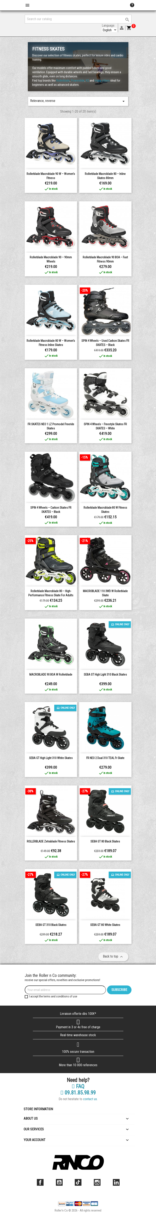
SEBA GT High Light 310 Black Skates (105, 674)
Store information (38, 1109)
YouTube (59, 1182)
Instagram (97, 1182)
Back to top (113, 956)
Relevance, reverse (78, 101)
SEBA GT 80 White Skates (105, 925)
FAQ (78, 1086)
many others (102, 80)
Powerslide (78, 80)
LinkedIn (116, 1182)
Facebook (40, 1182)
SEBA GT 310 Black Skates (50, 925)
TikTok (78, 1182)
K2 (87, 80)
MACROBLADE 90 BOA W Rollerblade (50, 674)
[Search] (78, 19)
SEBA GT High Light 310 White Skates (51, 758)
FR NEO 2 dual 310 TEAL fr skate (105, 758)
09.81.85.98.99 (78, 1093)
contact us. (90, 1099)
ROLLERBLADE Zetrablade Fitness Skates (51, 841)
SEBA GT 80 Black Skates (105, 841)
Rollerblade (63, 80)
